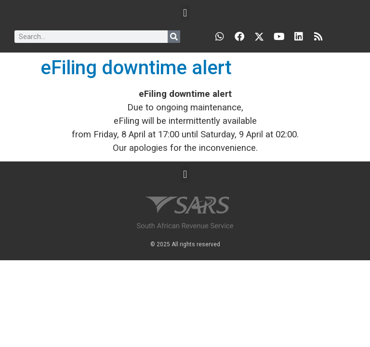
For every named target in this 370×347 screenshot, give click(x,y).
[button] (184, 13)
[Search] (174, 36)
